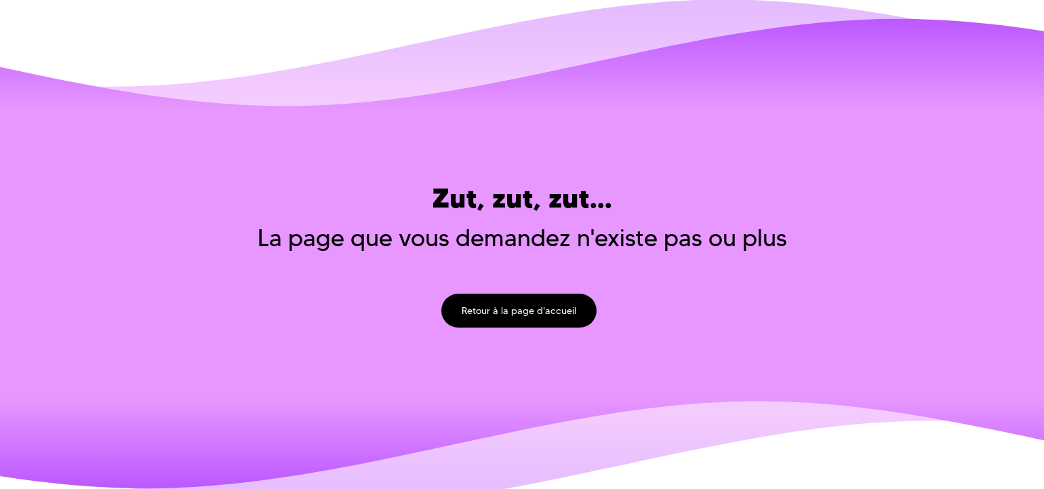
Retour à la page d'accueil (519, 311)
